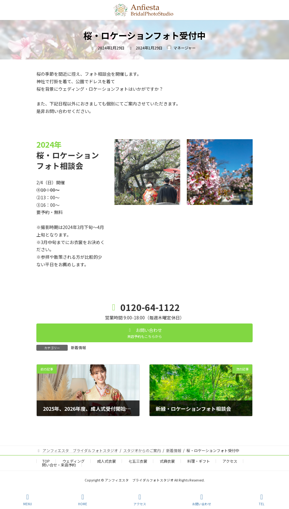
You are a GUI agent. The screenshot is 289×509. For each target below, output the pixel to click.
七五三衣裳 (138, 461)
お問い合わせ (201, 500)
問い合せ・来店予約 (59, 464)
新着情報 (78, 347)
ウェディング (73, 461)
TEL (261, 500)
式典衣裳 (167, 461)
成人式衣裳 (106, 461)
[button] (144, 332)
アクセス (230, 461)
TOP (46, 461)
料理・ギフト (198, 461)
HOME (82, 500)
